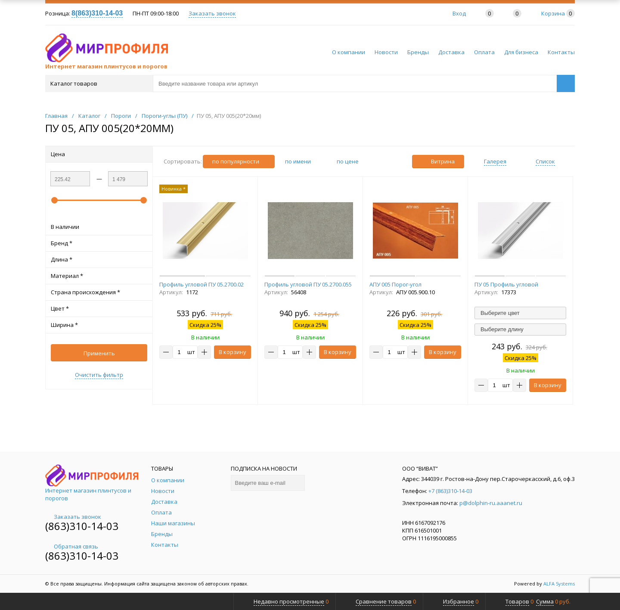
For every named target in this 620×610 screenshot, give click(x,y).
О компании (348, 52)
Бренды (418, 52)
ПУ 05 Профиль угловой (506, 284)
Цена (99, 154)
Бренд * (99, 243)
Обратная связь (71, 546)
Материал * (99, 276)
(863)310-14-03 (81, 526)
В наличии (99, 227)
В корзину (232, 352)
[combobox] (520, 313)
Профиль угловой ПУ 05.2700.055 (308, 284)
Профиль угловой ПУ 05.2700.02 (201, 284)
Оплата (484, 52)
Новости (386, 52)
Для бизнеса (521, 52)
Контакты (561, 52)
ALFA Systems (559, 583)
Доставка (451, 52)
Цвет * (99, 308)
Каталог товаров (98, 83)
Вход (459, 13)
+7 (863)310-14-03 (450, 491)
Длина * (99, 259)
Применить (99, 353)
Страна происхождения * (99, 292)
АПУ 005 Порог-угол (395, 284)
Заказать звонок (212, 13)
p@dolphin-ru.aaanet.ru (490, 503)
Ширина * (99, 325)
